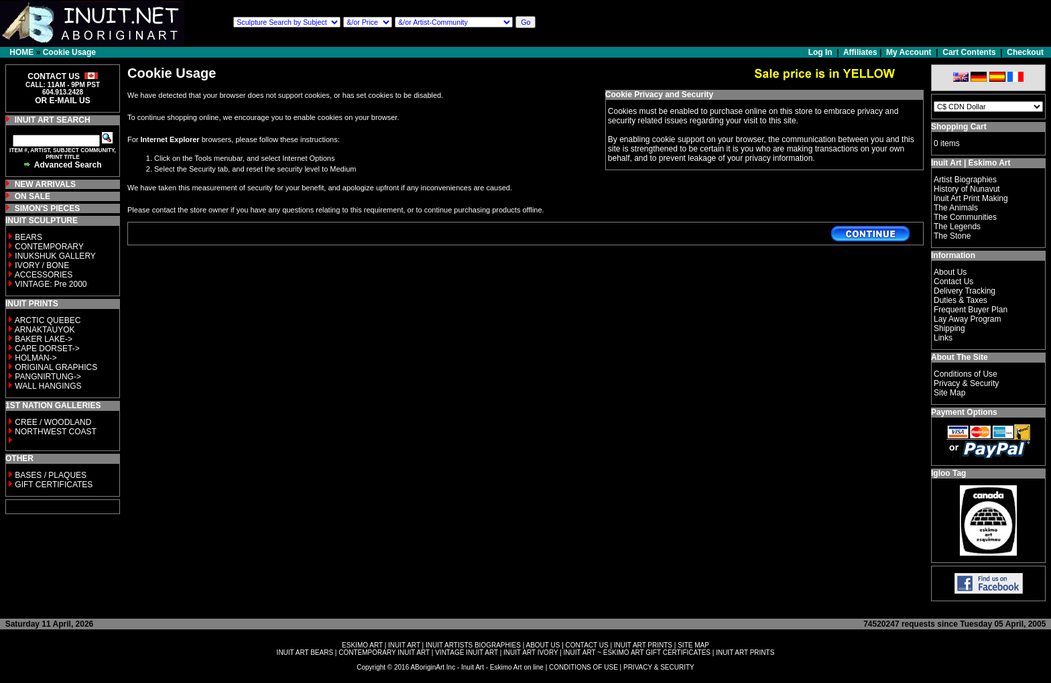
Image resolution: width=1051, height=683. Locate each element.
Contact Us (953, 281)
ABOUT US (543, 645)
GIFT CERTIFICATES (53, 484)
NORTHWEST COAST (55, 431)
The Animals (956, 207)
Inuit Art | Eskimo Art (970, 163)
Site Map (949, 392)
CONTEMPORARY (49, 246)
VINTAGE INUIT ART (466, 652)
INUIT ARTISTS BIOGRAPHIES (473, 645)
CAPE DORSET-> (47, 348)
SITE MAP (693, 645)
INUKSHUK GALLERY (55, 256)
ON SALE (32, 196)
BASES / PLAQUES (50, 475)
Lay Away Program (967, 319)
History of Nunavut (967, 189)
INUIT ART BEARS (305, 652)
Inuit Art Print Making (971, 198)
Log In (821, 52)
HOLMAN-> (35, 358)
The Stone (952, 236)
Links (943, 338)
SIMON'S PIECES (47, 208)
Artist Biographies (965, 179)
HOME (21, 52)
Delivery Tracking (964, 291)
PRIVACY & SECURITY (658, 667)
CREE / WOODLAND (52, 422)
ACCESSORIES (44, 275)
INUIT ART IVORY (530, 652)
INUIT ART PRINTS (643, 645)
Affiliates (860, 52)
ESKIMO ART (362, 645)
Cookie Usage (69, 52)
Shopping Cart (959, 126)
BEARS (28, 237)
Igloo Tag (948, 473)
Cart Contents (968, 52)
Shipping (949, 328)
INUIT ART (404, 645)
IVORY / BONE (42, 265)
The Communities (965, 217)
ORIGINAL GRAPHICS (56, 367)
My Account (909, 52)
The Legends (957, 226)
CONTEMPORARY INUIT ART (384, 652)
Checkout (1025, 52)
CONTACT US (587, 645)
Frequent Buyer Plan (970, 309)
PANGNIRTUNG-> (48, 376)
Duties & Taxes (960, 300)
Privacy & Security (966, 383)
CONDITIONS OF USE (583, 667)
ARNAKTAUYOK (45, 329)
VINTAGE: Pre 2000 (50, 284)
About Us (950, 272)
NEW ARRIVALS (45, 184)
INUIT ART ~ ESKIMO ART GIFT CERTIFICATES (637, 652)
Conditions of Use (965, 374)
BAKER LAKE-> (43, 339)
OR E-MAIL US (62, 100)
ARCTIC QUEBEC (48, 320)
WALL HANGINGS (48, 386)
